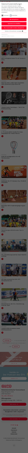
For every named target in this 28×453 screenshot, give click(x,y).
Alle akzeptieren (14, 19)
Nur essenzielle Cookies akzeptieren (14, 28)
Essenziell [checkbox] (6, 15)
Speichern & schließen (14, 23)
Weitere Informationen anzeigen (14, 31)
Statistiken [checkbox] (14, 15)
